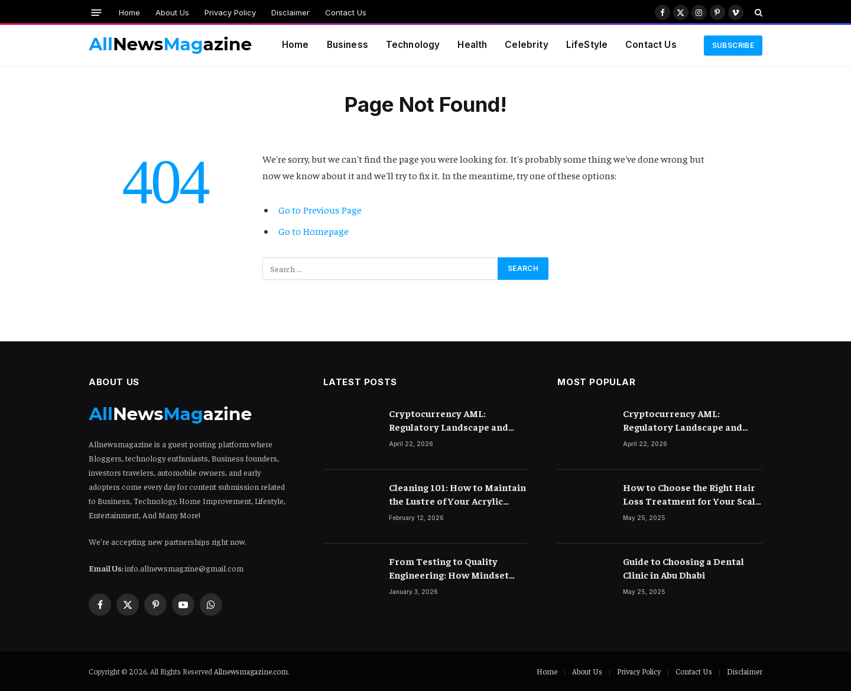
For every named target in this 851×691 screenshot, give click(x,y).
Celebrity (526, 44)
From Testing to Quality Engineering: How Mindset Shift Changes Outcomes (449, 568)
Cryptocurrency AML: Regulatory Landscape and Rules (448, 420)
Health (472, 44)
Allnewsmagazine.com (251, 671)
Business (347, 44)
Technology (413, 44)
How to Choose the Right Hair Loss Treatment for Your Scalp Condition (692, 494)
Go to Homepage (313, 231)
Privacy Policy (230, 12)
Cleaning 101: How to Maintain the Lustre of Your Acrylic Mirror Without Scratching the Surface (458, 494)
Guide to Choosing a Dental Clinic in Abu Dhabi (683, 567)
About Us (172, 12)
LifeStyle (587, 44)
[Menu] (97, 12)
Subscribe (733, 45)
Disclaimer (290, 12)
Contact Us (345, 12)
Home (129, 12)
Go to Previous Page (320, 210)
